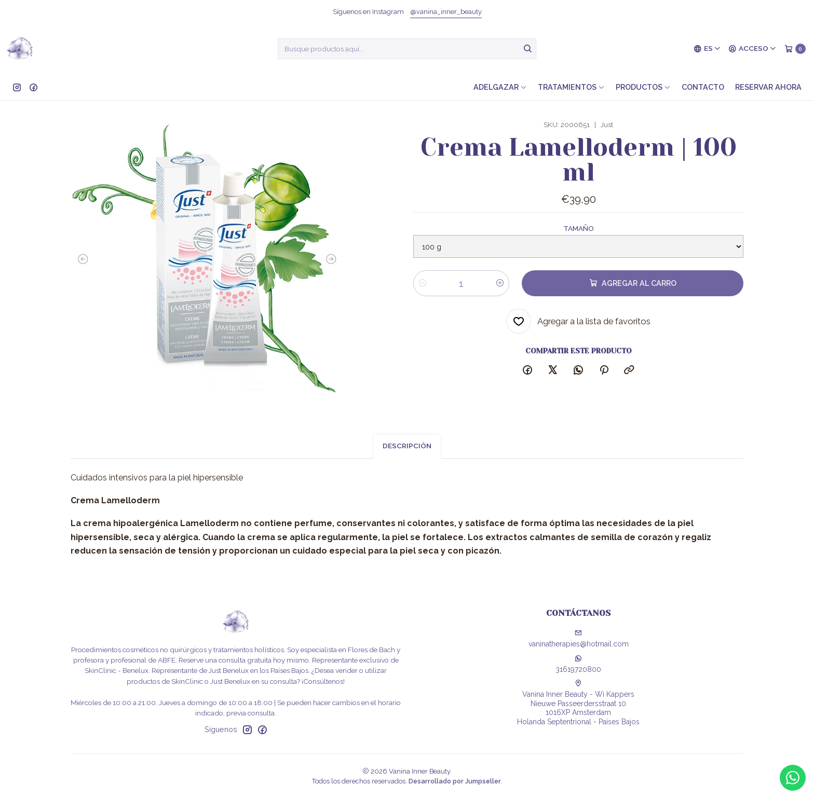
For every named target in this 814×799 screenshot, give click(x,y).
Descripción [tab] (407, 464)
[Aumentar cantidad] (500, 284)
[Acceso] (752, 49)
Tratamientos (571, 86)
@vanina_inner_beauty (446, 12)
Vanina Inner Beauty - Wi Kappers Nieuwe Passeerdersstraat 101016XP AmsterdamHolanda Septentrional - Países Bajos (578, 703)
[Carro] (795, 48)
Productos (643, 86)
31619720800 (578, 664)
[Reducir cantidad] (422, 284)
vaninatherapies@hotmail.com (578, 638)
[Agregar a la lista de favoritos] (578, 322)
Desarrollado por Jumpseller (455, 781)
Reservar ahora (768, 86)
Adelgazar (500, 86)
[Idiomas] (707, 49)
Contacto (703, 86)
